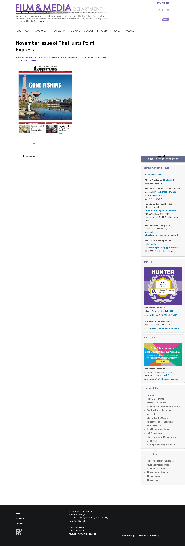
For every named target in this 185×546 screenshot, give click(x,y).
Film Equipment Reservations (163, 431)
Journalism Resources (158, 458)
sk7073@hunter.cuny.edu (163, 311)
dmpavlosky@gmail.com (164, 244)
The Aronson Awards (158, 466)
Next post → (161, 155)
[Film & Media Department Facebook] (163, 10)
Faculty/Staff (41, 30)
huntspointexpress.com (27, 60)
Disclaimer (59, 541)
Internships (150, 241)
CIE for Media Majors (158, 412)
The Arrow (152, 474)
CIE (171, 307)
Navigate (167, 179)
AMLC (166, 370)
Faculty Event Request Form (162, 438)
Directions (143, 530)
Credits (89, 541)
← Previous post (29, 155)
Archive (19, 517)
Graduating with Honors (160, 404)
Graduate (75, 30)
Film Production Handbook (161, 455)
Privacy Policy (69, 541)
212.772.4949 (77, 521)
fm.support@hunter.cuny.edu (82, 528)
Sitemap (20, 512)
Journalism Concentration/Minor (164, 400)
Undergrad (59, 30)
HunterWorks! (154, 419)
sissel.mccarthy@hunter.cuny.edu (160, 233)
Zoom (159, 194)
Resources (102, 30)
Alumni (19, 507)
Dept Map (152, 434)
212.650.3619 (77, 525)
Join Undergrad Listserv (160, 423)
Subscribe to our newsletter (163, 158)
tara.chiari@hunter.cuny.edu (165, 323)
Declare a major (154, 174)
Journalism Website (157, 462)
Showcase (88, 30)
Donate (165, 14)
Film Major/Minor (156, 393)
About (28, 30)
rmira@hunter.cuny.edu (163, 190)
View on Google (129, 530)
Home (18, 30)
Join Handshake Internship (161, 415)
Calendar (130, 30)
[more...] (42, 21)
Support (151, 389)
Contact (118, 30)
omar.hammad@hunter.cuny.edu (160, 208)
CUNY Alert (80, 541)
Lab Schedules (154, 427)
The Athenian (154, 470)
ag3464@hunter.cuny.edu (164, 373)
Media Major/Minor (157, 396)
